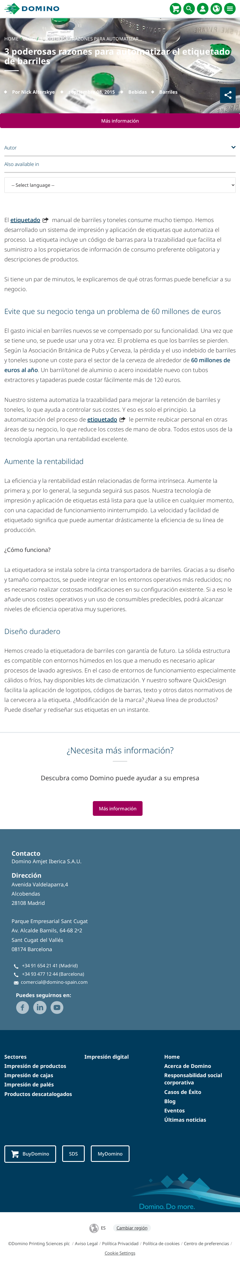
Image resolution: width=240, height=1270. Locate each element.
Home (172, 1057)
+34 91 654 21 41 (40, 966)
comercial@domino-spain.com (54, 982)
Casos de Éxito (182, 1092)
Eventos (174, 1111)
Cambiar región (132, 1228)
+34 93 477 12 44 (40, 974)
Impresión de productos (35, 1066)
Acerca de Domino (187, 1066)
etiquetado (25, 220)
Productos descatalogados (38, 1094)
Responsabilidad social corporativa (193, 1079)
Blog (170, 1101)
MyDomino (111, 1154)
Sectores (15, 1057)
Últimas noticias (185, 1120)
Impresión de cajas (28, 1075)
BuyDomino (30, 1154)
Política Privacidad (120, 1244)
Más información (120, 120)
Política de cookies (161, 1244)
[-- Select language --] (120, 185)
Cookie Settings (120, 1253)
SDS (74, 1154)
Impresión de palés (29, 1085)
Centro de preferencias (206, 1244)
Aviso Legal (86, 1244)
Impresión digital (106, 1057)
